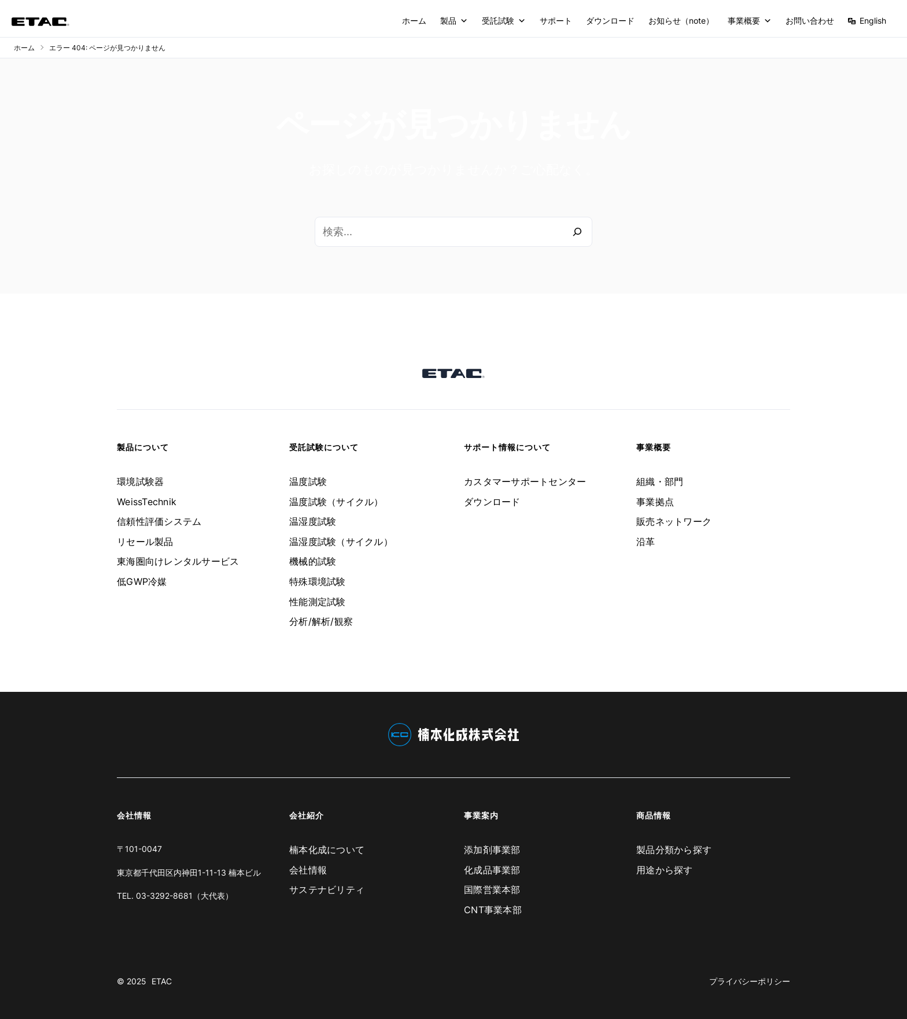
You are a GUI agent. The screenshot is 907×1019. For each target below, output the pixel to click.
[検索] (577, 232)
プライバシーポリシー (749, 981)
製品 (454, 20)
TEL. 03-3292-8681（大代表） (175, 896)
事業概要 (750, 20)
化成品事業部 (492, 870)
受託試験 (504, 20)
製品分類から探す (673, 849)
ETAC (162, 981)
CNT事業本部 (493, 910)
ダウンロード (610, 20)
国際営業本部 (492, 889)
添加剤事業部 (492, 849)
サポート (556, 20)
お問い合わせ (810, 20)
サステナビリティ (326, 889)
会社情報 (308, 870)
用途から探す (664, 870)
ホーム (414, 20)
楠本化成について (326, 849)
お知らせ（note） (681, 20)
